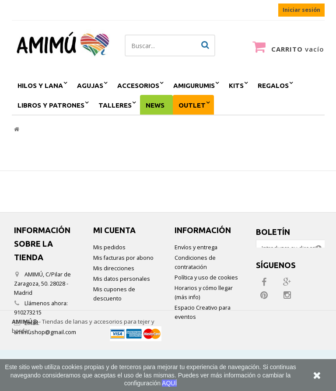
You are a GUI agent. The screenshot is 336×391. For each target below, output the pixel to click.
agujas (90, 85)
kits (236, 85)
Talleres (115, 105)
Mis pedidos (109, 247)
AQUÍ (169, 383)
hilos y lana (40, 85)
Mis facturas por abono (123, 258)
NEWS (155, 105)
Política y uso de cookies (206, 277)
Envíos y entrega (196, 247)
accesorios (138, 85)
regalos (273, 85)
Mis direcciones (113, 268)
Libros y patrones (51, 105)
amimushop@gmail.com (45, 332)
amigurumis (194, 85)
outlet (192, 105)
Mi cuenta (114, 230)
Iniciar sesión (301, 10)
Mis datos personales (121, 279)
